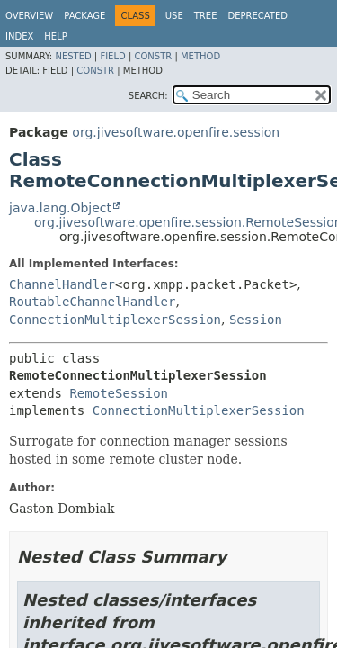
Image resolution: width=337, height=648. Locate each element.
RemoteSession (118, 393)
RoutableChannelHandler (92, 301)
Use (174, 16)
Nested (73, 56)
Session (255, 319)
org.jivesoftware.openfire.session (175, 132)
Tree (205, 16)
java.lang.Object (60, 208)
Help (55, 36)
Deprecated (257, 16)
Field (112, 56)
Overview (29, 16)
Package (84, 16)
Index (19, 36)
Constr (153, 56)
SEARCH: (148, 96)
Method (200, 56)
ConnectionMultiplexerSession (115, 319)
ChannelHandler (62, 284)
